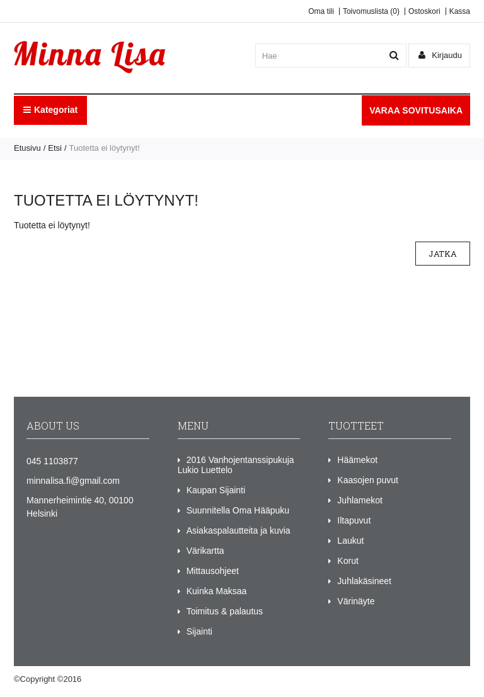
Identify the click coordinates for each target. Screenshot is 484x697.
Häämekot (357, 460)
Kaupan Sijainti (216, 490)
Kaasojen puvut (367, 480)
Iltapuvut (354, 520)
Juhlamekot (360, 500)
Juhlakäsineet (364, 581)
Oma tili (321, 11)
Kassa (459, 11)
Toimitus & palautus (225, 611)
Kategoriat (50, 110)
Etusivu (27, 148)
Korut (347, 561)
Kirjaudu (440, 55)
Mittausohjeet (213, 571)
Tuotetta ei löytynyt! (104, 148)
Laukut (350, 541)
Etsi (55, 148)
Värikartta (205, 551)
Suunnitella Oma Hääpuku (238, 510)
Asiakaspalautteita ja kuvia (239, 530)
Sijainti (199, 631)
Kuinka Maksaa (217, 591)
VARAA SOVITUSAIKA (416, 110)
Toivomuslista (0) (371, 11)
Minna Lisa (104, 679)
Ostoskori (424, 11)
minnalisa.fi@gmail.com (73, 481)
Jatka (443, 253)
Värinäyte (355, 601)
